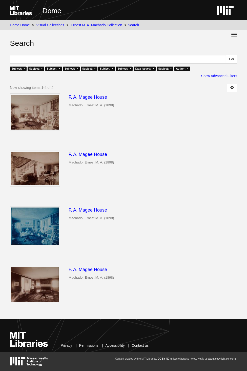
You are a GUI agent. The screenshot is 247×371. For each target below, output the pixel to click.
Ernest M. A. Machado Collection (96, 25)
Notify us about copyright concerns (217, 358)
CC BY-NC (164, 358)
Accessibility (115, 345)
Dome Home (20, 25)
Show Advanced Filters (219, 76)
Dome (51, 11)
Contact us (140, 345)
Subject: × (18, 68)
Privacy (66, 345)
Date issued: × (144, 68)
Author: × (182, 68)
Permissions (88, 345)
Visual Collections (50, 25)
